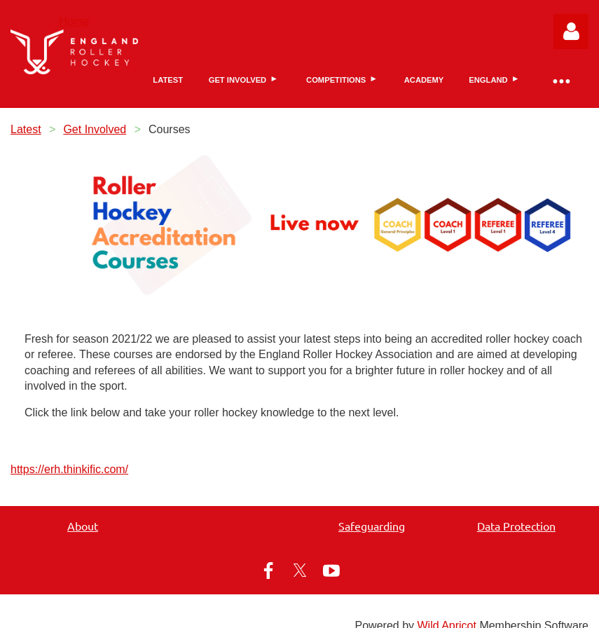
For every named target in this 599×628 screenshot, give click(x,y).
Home (74, 21)
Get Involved (94, 129)
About (82, 526)
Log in (570, 31)
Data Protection (516, 526)
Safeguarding (371, 526)
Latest (26, 129)
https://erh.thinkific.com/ (69, 469)
